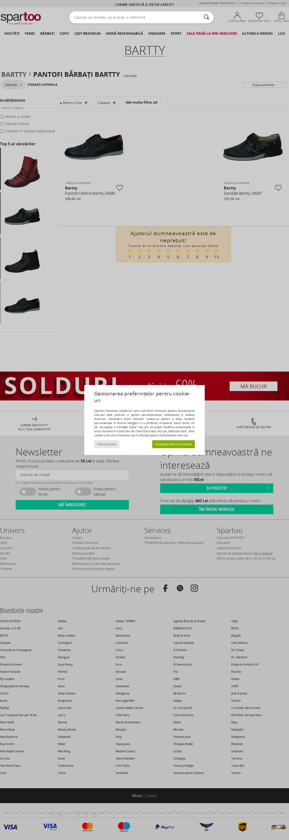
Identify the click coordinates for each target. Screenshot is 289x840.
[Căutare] (206, 17)
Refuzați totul (107, 444)
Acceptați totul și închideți (173, 444)
